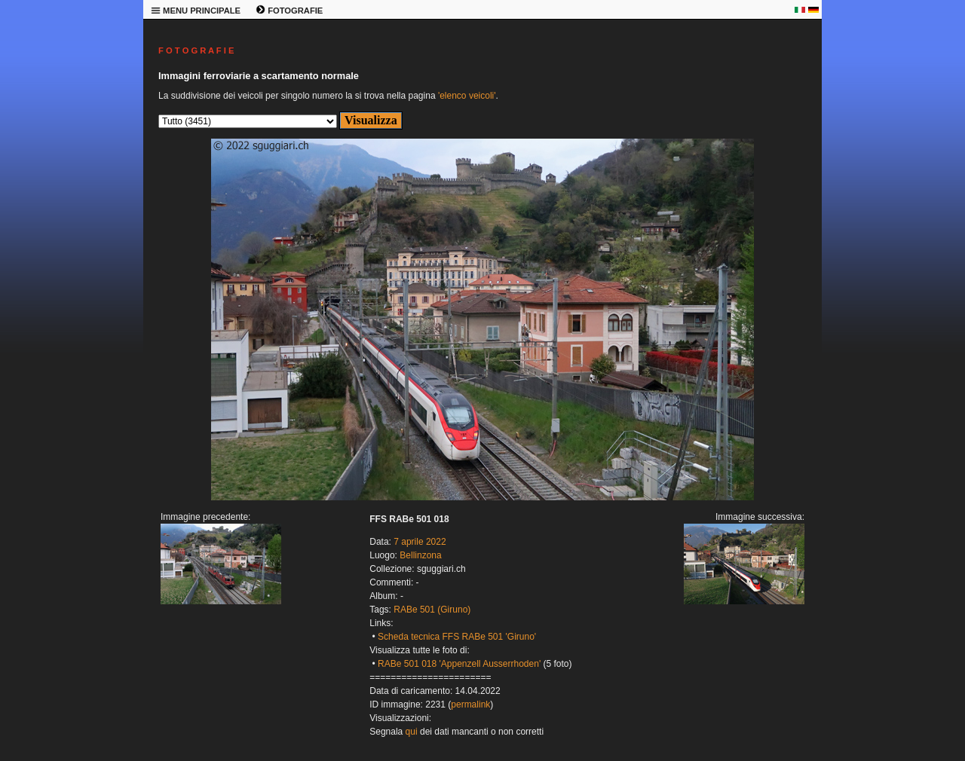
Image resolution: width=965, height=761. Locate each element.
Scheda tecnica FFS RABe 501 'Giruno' (457, 636)
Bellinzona (420, 555)
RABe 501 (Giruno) (432, 609)
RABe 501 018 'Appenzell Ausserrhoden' (459, 664)
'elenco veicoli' (467, 95)
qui (412, 731)
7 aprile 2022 (420, 541)
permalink (470, 704)
